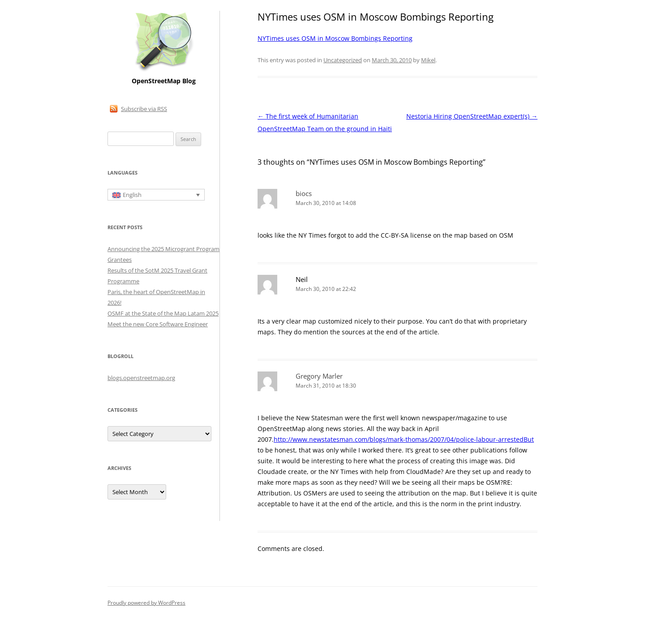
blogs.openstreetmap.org (141, 378)
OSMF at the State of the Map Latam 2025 (163, 313)
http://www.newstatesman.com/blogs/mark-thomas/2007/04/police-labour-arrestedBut (404, 439)
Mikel (428, 60)
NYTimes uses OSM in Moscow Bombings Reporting (335, 38)
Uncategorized (342, 60)
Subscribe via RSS (144, 109)
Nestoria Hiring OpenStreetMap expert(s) (472, 116)
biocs (304, 193)
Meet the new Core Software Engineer (158, 324)
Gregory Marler (319, 375)
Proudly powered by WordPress (146, 602)
